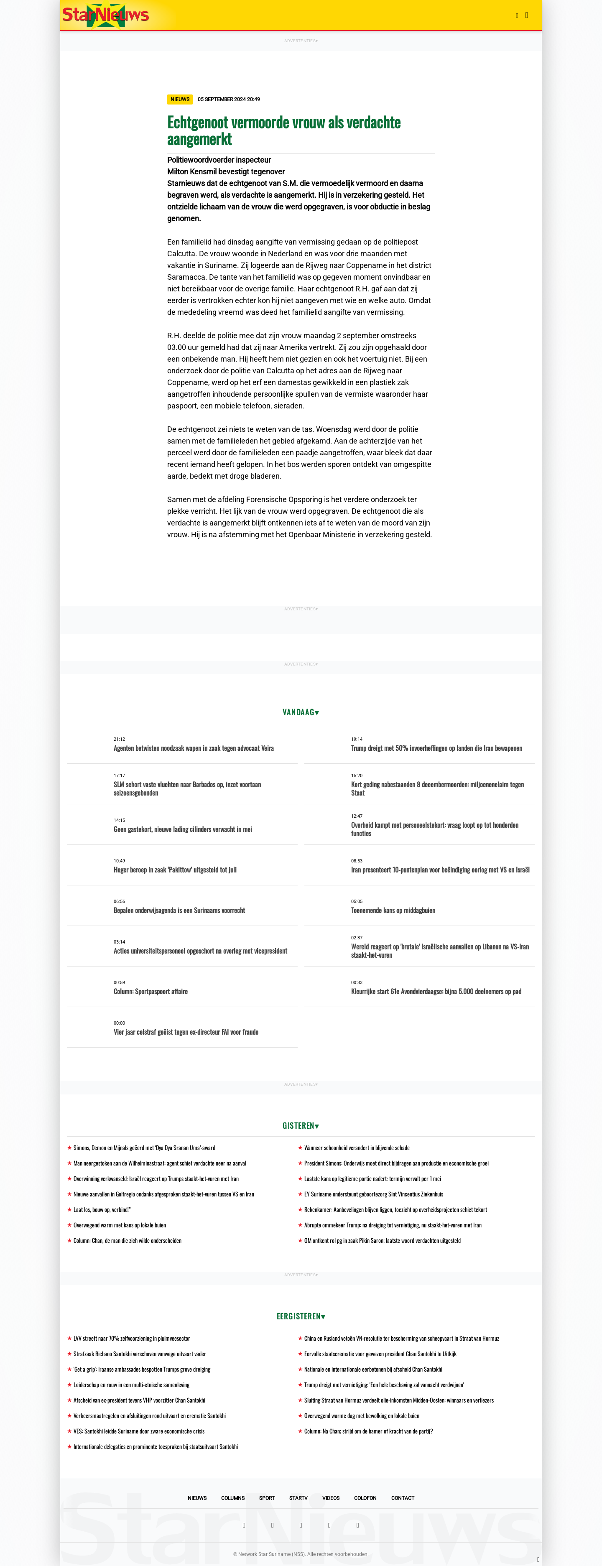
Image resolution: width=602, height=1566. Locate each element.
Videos (330, 1498)
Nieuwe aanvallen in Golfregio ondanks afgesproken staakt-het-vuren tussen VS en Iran (164, 1193)
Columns (233, 1498)
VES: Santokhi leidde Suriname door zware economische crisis (139, 1430)
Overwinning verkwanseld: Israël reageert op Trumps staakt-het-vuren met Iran (156, 1178)
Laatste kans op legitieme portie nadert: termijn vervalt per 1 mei (372, 1178)
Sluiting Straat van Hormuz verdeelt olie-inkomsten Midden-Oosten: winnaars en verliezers (399, 1399)
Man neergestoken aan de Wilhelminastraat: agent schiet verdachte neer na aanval (160, 1162)
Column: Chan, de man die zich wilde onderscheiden (127, 1240)
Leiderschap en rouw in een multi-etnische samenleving (131, 1384)
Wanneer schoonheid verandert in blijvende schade (357, 1147)
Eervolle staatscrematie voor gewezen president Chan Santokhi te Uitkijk (380, 1353)
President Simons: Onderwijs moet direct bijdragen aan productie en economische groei (396, 1162)
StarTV (298, 1498)
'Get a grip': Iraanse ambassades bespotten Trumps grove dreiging (142, 1369)
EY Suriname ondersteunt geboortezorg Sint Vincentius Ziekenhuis (373, 1193)
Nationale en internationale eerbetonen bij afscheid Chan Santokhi (373, 1369)
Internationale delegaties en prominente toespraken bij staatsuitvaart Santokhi (156, 1446)
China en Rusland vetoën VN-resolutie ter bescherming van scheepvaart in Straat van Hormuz (401, 1338)
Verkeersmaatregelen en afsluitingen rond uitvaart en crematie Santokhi (150, 1415)
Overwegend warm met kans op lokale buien (120, 1224)
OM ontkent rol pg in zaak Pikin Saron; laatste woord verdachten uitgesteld (382, 1240)
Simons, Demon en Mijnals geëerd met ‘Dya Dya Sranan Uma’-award (144, 1147)
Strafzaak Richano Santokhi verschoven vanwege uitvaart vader (140, 1353)
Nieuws (197, 1498)
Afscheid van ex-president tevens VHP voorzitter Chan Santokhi (139, 1399)
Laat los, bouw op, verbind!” (102, 1209)
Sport (267, 1498)
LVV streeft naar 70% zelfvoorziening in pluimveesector (132, 1338)
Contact (402, 1498)
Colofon (365, 1498)
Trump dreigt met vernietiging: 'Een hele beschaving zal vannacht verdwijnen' (384, 1384)
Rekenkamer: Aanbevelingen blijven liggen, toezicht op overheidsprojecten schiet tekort (395, 1209)
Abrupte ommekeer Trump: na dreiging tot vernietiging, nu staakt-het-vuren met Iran (393, 1224)
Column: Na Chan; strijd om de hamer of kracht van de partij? (368, 1430)
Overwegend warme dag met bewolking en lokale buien (361, 1415)
